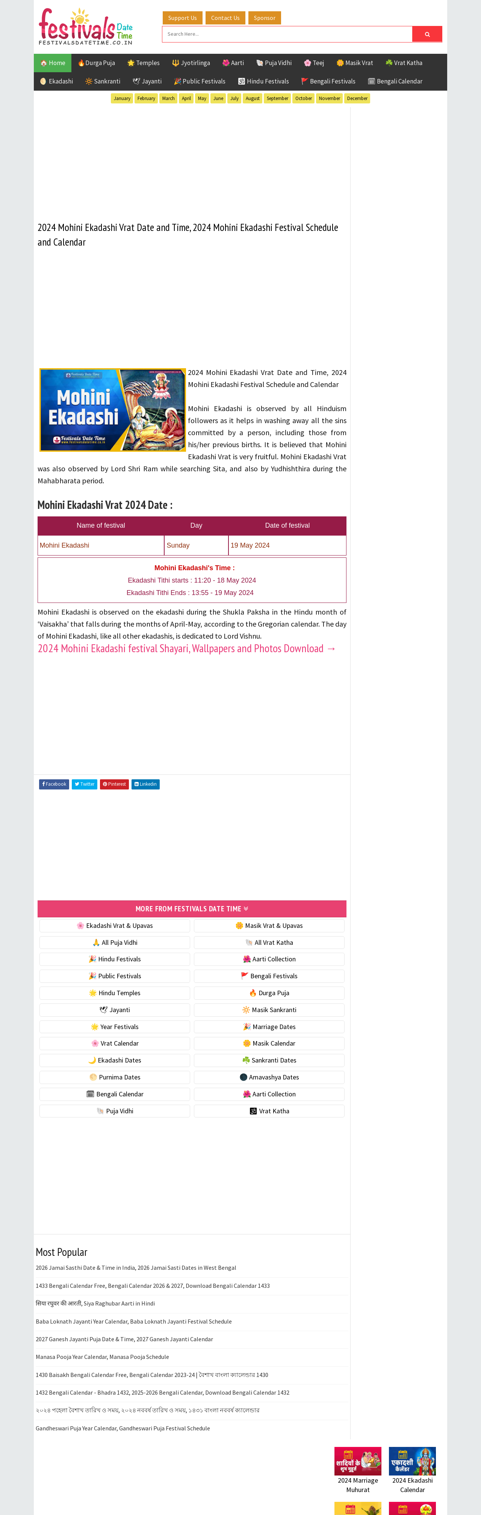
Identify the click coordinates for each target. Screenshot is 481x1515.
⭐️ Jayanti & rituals (361, 484)
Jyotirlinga (351, 784)
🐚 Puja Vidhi (274, 62)
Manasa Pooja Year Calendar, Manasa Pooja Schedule (102, 1390)
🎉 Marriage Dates (248, 1060)
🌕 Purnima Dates (108, 1110)
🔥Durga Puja (96, 62)
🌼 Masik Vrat (354, 62)
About (339, 993)
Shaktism (387, 811)
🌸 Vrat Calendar (108, 1077)
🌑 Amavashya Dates (248, 1110)
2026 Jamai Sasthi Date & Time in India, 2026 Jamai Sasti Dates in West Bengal (136, 1301)
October (303, 97)
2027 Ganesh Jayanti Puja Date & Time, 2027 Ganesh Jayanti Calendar (124, 1372)
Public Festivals (358, 797)
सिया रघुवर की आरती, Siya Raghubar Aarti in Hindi (95, 1336)
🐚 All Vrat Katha (249, 976)
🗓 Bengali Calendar (395, 80)
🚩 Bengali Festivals (328, 80)
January (122, 97)
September (277, 97)
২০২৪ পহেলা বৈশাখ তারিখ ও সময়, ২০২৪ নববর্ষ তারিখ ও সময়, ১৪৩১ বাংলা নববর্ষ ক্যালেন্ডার (148, 1444)
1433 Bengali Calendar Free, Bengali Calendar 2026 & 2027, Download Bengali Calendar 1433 (153, 1319)
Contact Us (232, 16)
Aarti (396, 745)
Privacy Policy (350, 1031)
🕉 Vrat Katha (248, 1144)
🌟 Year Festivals (108, 1060)
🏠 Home (52, 62)
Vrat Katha (406, 824)
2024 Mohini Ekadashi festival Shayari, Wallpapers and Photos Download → (159, 676)
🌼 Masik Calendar (248, 1077)
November (329, 97)
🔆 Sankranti (102, 80)
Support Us (189, 16)
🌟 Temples (143, 62)
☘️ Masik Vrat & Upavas (367, 469)
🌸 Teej (314, 62)
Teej (340, 824)
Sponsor (272, 16)
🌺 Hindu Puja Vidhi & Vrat (370, 500)
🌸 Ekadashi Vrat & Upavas (108, 959)
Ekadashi (407, 758)
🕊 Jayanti (147, 80)
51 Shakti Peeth (356, 745)
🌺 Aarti (233, 62)
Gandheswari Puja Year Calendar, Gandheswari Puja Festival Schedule (123, 1461)
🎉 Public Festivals (199, 80)
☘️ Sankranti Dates (248, 1093)
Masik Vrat (393, 784)
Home (339, 980)
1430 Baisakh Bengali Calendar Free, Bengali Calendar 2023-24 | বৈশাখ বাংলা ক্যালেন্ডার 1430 (152, 1408)
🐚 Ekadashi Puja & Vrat (367, 453)
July (234, 97)
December (357, 97)
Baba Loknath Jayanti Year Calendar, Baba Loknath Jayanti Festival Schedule (134, 1355)
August (253, 97)
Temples (368, 824)
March (168, 97)
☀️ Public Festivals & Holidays (375, 516)
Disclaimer (345, 1018)
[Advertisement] (178, 157)
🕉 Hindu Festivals (263, 80)
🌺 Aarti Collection (248, 992)
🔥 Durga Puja (248, 1026)
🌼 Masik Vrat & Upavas (249, 959)
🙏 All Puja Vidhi (108, 976)
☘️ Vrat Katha (403, 62)
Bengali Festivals (359, 758)
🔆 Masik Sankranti (248, 1043)
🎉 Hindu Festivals (108, 992)
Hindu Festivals (357, 771)
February (146, 97)
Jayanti (400, 771)
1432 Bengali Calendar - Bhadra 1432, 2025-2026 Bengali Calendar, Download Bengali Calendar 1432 (162, 1426)
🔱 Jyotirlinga (191, 62)
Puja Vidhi (405, 797)
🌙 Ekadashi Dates (108, 1093)
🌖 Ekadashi (56, 80)
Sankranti (349, 811)
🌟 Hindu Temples (108, 1026)
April (186, 97)
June (218, 97)
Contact (342, 1006)
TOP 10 (419, 811)
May (202, 97)
